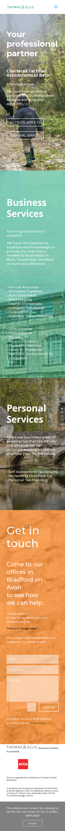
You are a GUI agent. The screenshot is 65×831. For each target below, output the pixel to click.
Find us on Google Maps (22, 628)
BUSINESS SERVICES (25, 122)
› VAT (11, 362)
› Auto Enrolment (22, 295)
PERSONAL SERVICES (25, 135)
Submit (49, 707)
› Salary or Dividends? (25, 350)
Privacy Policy (37, 723)
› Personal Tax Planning (27, 480)
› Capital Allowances (24, 304)
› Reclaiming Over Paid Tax (29, 476)
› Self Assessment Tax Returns (32, 472)
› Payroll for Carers (22, 341)
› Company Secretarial (26, 308)
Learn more (33, 815)
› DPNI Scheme (19, 329)
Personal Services (26, 413)
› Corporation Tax (21, 312)
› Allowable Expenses (25, 291)
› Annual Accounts (23, 287)
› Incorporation (19, 333)
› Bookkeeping (19, 299)
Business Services (26, 208)
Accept (32, 823)
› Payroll (14, 337)
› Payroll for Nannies (24, 345)
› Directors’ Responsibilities (30, 316)
